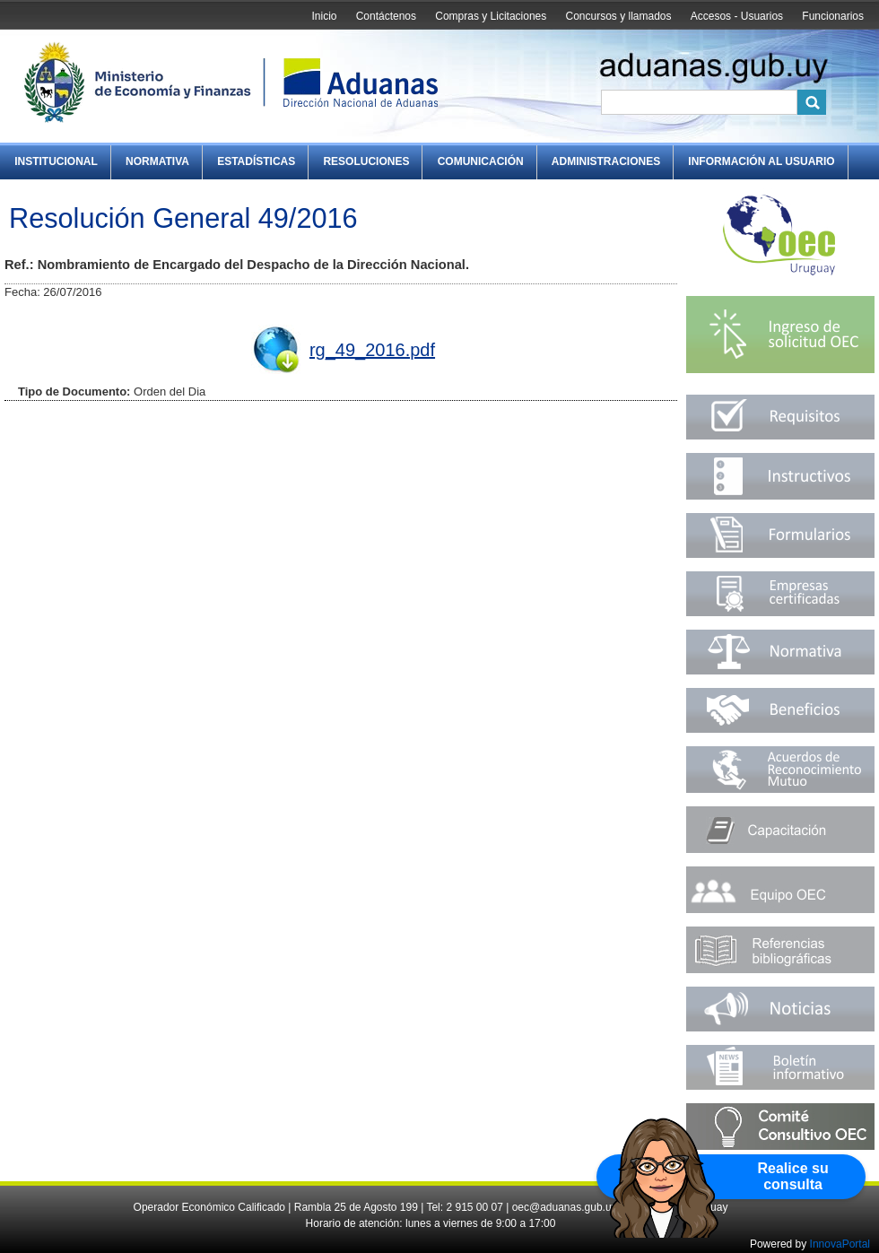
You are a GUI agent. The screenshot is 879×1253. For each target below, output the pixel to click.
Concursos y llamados (618, 16)
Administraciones (606, 161)
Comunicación (481, 161)
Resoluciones (366, 161)
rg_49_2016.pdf (372, 350)
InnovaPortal (840, 1244)
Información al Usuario (761, 161)
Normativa (157, 161)
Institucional (56, 161)
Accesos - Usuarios (737, 16)
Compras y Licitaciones (490, 16)
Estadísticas (256, 161)
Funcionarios (833, 16)
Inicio (323, 16)
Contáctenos (386, 16)
